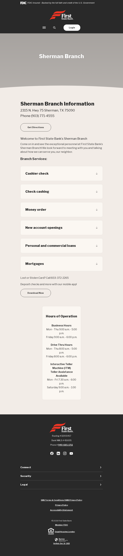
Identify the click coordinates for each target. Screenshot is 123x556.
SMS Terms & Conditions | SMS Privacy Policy (61, 500)
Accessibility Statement (61, 510)
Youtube (71, 453)
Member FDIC (61, 525)
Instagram (64, 453)
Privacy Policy (61, 505)
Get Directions (39, 127)
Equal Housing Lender (65, 532)
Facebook (51, 453)
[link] (61, 541)
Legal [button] (23, 484)
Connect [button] (25, 467)
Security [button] (25, 476)
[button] (61, 173)
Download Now (35, 293)
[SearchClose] (54, 27)
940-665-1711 (65, 445)
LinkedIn (58, 453)
